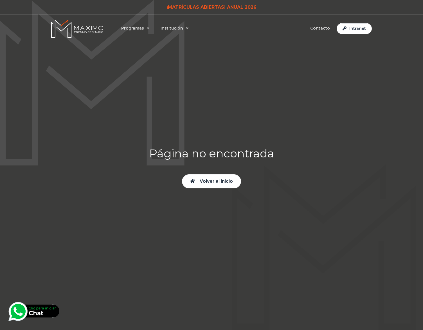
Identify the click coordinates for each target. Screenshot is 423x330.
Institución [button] (172, 28)
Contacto (320, 28)
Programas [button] (132, 28)
